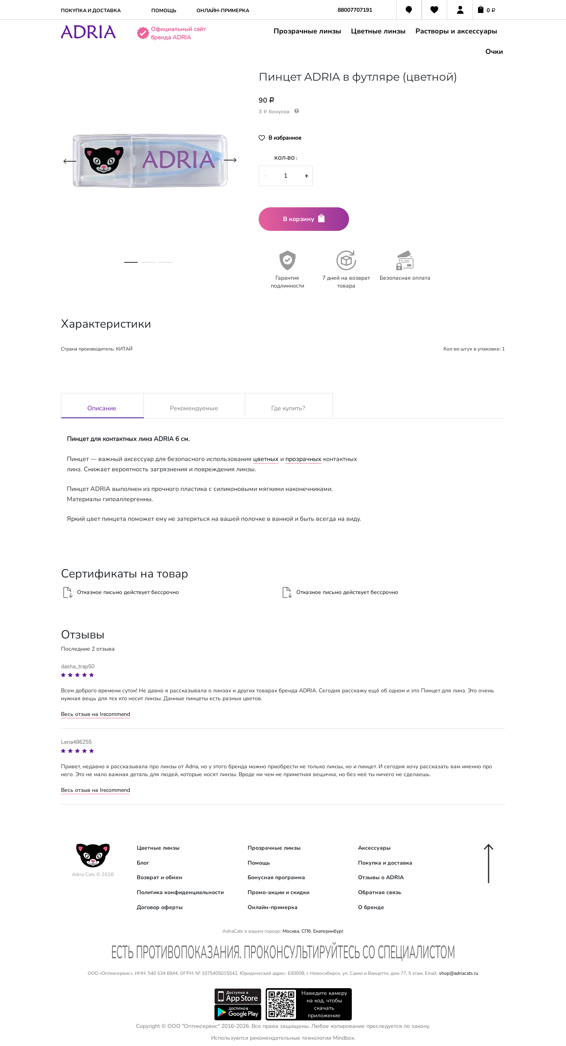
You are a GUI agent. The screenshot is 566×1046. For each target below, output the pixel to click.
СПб (306, 931)
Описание (101, 407)
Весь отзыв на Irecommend (95, 714)
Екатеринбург (328, 931)
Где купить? (288, 407)
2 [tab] (148, 266)
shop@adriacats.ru (458, 973)
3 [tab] (165, 266)
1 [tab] (131, 266)
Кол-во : (285, 158)
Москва (291, 931)
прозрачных (303, 459)
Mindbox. (344, 1038)
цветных (266, 459)
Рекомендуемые (194, 407)
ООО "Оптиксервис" (193, 1026)
